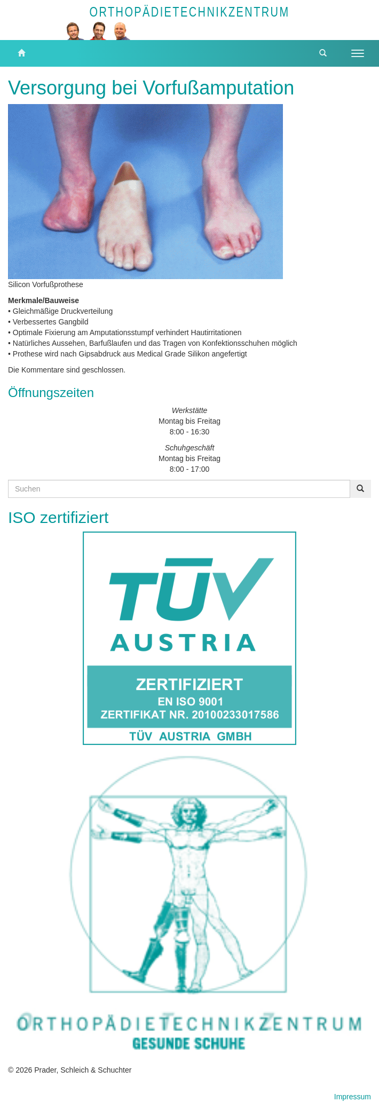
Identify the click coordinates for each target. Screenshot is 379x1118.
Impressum (352, 1096)
